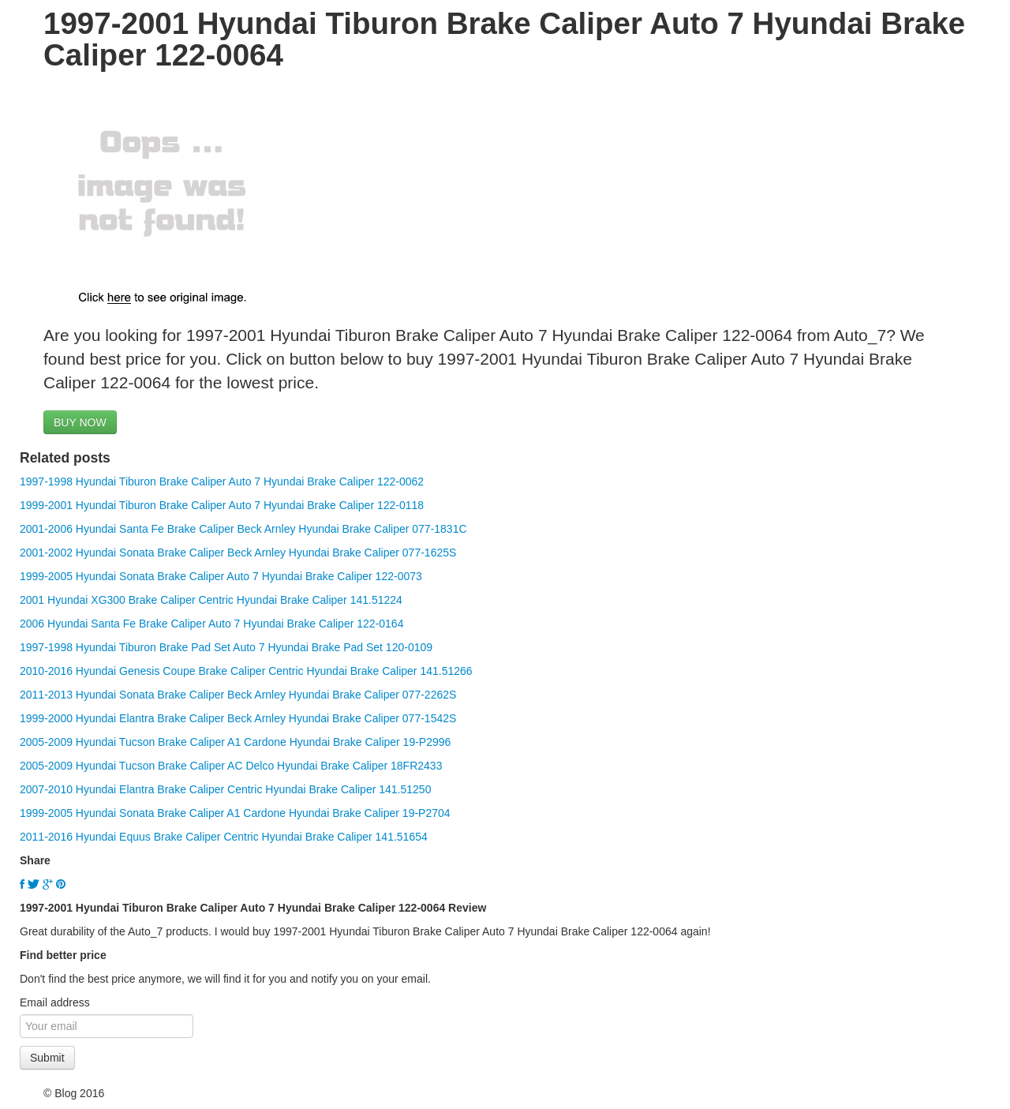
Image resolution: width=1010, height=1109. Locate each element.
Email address (55, 1002)
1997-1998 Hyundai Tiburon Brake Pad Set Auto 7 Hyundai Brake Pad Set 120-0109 (226, 647)
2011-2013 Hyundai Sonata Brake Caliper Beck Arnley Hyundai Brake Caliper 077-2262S (238, 694)
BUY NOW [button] (80, 422)
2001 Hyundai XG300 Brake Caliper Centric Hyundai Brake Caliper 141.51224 (211, 600)
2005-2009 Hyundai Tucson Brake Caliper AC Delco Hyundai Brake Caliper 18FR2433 (231, 765)
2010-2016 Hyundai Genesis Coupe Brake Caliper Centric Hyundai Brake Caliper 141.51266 (246, 671)
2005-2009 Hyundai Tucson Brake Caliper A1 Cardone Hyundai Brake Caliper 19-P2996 (235, 742)
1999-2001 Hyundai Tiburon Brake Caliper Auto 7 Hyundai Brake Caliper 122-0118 (222, 505)
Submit (47, 1057)
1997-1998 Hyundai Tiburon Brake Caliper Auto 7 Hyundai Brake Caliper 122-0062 (222, 481)
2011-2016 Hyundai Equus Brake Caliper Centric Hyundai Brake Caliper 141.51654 (224, 836)
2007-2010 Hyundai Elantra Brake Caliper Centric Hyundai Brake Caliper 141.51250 (225, 789)
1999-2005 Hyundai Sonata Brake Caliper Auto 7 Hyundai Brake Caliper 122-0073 (221, 576)
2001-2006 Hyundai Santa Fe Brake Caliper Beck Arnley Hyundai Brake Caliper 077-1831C (243, 529)
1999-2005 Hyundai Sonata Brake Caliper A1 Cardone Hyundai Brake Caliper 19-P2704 (235, 813)
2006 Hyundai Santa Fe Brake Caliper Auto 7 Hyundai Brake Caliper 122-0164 (211, 623)
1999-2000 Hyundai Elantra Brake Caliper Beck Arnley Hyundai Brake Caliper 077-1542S (238, 718)
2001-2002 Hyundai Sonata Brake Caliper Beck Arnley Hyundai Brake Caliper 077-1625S (238, 552)
